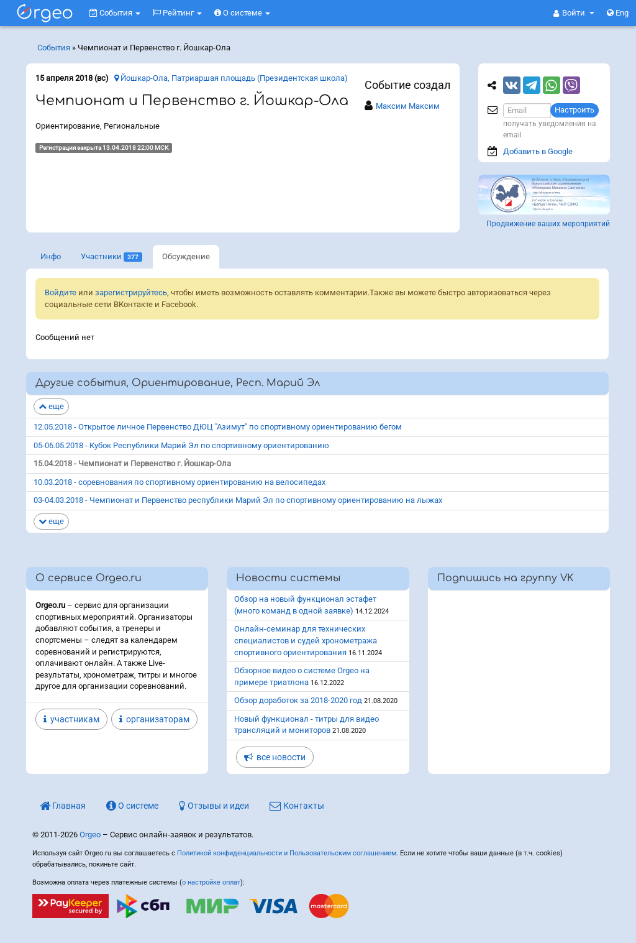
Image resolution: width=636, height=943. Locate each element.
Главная (63, 806)
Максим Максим (408, 106)
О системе (242, 12)
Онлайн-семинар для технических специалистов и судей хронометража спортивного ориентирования (305, 640)
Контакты (297, 806)
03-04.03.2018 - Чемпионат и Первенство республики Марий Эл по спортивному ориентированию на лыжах (238, 500)
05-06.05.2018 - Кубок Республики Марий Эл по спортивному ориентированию (181, 445)
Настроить (574, 109)
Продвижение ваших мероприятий (548, 223)
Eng (618, 12)
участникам (71, 719)
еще (51, 406)
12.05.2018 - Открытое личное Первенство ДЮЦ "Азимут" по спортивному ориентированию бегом (218, 426)
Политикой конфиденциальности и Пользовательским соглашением (286, 853)
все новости (275, 757)
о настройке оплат (211, 882)
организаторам (154, 719)
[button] (574, 13)
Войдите (60, 292)
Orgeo (90, 834)
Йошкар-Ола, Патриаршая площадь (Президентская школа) (231, 78)
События (114, 12)
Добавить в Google (538, 151)
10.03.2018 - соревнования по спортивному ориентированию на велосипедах (179, 482)
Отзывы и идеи (214, 806)
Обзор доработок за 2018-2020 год (298, 700)
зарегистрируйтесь (131, 292)
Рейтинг (177, 12)
